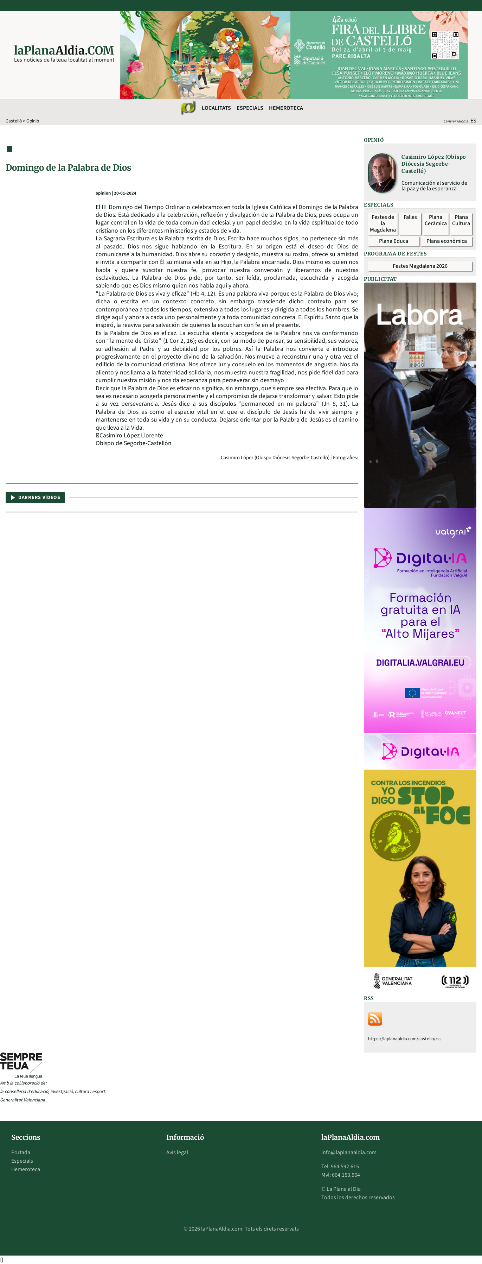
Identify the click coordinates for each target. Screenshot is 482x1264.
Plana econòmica (446, 241)
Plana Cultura (461, 220)
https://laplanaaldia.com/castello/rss (405, 1038)
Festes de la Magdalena (383, 223)
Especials (250, 108)
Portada (20, 1152)
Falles (410, 217)
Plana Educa (393, 241)
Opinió (32, 121)
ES (473, 121)
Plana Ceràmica (436, 220)
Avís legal (177, 1152)
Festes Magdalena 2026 (420, 266)
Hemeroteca (286, 108)
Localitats (216, 108)
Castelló (14, 121)
